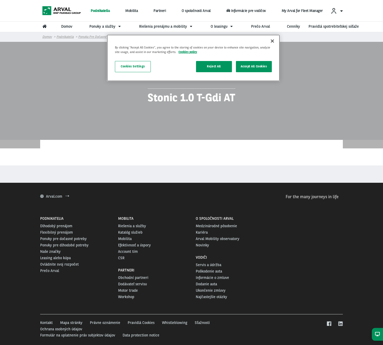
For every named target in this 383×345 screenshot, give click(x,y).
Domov (47, 37)
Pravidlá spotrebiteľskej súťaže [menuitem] (334, 26)
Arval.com (54, 196)
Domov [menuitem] (66, 26)
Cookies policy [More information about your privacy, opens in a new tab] (187, 52)
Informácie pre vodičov (246, 11)
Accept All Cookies (254, 66)
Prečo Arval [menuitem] (260, 26)
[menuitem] (337, 11)
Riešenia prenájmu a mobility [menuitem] (166, 26)
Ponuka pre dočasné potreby (98, 37)
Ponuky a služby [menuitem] (105, 26)
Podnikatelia (100, 11)
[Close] (272, 41)
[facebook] (328, 324)
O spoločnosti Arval (196, 11)
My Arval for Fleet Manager (302, 11)
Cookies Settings (133, 66)
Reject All (214, 66)
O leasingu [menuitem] (222, 26)
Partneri (159, 11)
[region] (193, 58)
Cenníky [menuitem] (293, 26)
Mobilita (131, 11)
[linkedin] (340, 324)
